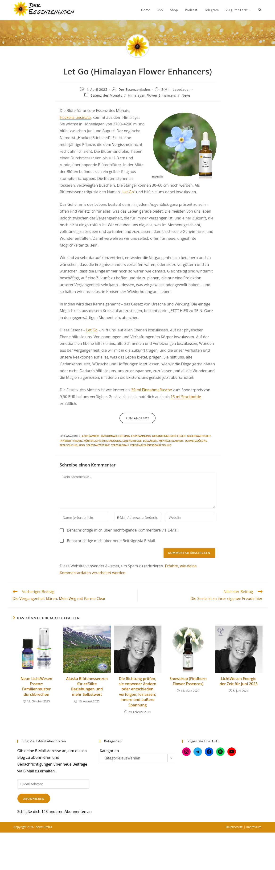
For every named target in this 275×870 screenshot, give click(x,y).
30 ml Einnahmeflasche (151, 389)
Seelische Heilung (72, 445)
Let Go (128, 191)
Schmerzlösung (196, 440)
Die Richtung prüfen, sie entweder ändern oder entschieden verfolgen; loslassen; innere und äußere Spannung (137, 692)
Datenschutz (234, 827)
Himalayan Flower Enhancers (152, 95)
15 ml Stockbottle (185, 396)
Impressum (253, 827)
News (186, 95)
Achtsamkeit (90, 436)
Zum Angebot (137, 418)
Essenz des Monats (106, 95)
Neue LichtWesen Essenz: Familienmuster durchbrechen (36, 686)
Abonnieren (33, 799)
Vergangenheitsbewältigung (151, 445)
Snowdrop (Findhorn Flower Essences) (188, 681)
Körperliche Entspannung (102, 440)
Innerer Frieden (71, 440)
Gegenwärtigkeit (199, 436)
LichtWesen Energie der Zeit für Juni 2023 (239, 681)
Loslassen (150, 440)
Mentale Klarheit (171, 440)
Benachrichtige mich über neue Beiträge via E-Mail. (111, 540)
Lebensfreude (132, 440)
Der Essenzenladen (134, 89)
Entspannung (141, 436)
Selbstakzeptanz (98, 445)
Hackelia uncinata (75, 117)
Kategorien (109, 750)
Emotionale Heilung (115, 436)
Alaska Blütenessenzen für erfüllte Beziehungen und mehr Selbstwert (87, 686)
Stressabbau (120, 445)
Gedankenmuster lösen (168, 436)
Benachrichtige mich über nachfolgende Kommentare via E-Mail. (123, 530)
